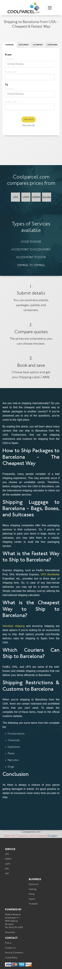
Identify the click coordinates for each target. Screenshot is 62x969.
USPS (7, 864)
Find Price (28, 119)
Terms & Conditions (14, 953)
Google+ (52, 836)
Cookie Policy (11, 958)
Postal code (11, 72)
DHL (7, 869)
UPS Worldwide (50, 574)
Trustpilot (33, 904)
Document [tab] (24, 45)
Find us (8, 943)
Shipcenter (10, 932)
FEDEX (8, 859)
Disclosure (33, 884)
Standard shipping (13, 626)
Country (9, 59)
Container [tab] (52, 45)
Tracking (32, 889)
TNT (7, 874)
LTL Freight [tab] (38, 45)
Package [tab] (10, 45)
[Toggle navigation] (49, 7)
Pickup (32, 894)
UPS (7, 854)
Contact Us (10, 948)
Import (32, 899)
